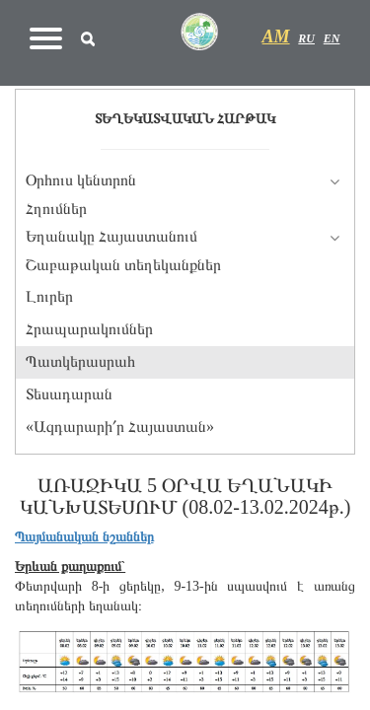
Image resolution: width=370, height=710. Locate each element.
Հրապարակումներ (89, 328)
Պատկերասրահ (80, 361)
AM (276, 36)
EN (332, 38)
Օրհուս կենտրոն (81, 180)
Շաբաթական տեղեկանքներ (123, 264)
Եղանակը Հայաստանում (111, 236)
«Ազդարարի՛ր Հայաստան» (120, 426)
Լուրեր (49, 296)
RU (306, 38)
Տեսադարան (69, 394)
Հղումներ (56, 208)
